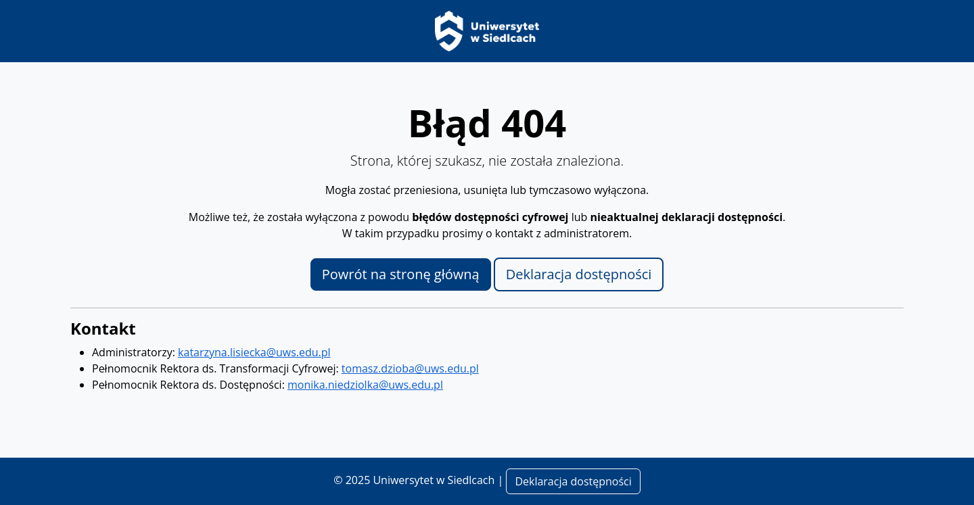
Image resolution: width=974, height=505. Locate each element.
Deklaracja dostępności (579, 274)
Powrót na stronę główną (401, 274)
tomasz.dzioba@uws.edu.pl (410, 368)
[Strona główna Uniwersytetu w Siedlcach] (487, 29)
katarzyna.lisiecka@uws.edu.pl (254, 352)
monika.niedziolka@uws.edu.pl (365, 384)
